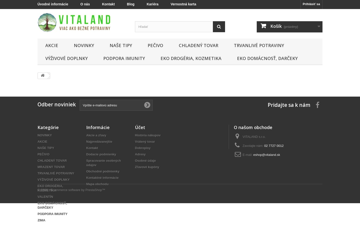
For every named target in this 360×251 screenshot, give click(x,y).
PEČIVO (155, 45)
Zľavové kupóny (147, 167)
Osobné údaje (145, 160)
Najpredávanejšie (99, 141)
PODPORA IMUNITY (124, 58)
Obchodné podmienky (103, 171)
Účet (140, 127)
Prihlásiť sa (311, 4)
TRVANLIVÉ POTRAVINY (259, 45)
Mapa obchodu (97, 184)
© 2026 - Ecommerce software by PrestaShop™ (71, 238)
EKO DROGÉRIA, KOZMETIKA (191, 58)
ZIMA (41, 220)
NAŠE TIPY (121, 45)
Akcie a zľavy (96, 135)
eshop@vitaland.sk (266, 155)
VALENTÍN (45, 197)
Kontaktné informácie (102, 178)
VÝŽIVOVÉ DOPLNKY (66, 58)
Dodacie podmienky (101, 154)
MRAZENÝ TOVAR (51, 167)
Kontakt (92, 148)
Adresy (140, 154)
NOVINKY (84, 45)
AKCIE (51, 45)
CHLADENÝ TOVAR (198, 45)
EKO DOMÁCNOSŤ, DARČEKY (267, 58)
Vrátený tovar (145, 141)
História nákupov (148, 135)
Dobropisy (143, 148)
